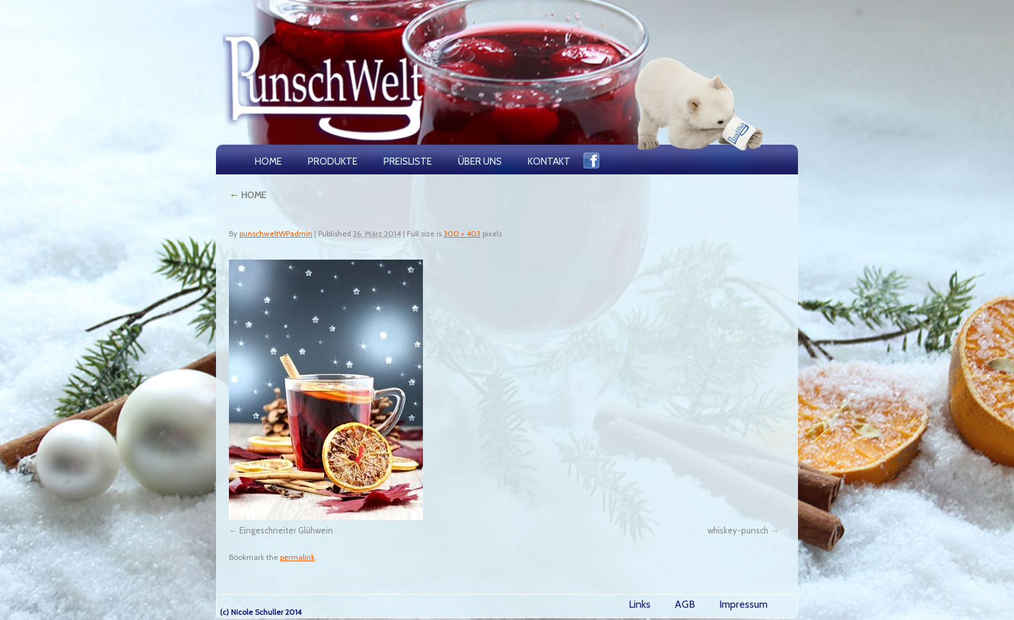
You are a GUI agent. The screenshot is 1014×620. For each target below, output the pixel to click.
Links (640, 604)
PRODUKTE (333, 161)
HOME (268, 161)
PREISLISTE (407, 161)
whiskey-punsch (737, 530)
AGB (684, 604)
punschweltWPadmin (275, 233)
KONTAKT (549, 161)
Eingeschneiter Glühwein (286, 530)
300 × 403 (462, 233)
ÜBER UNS (480, 161)
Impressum (743, 604)
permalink (297, 557)
